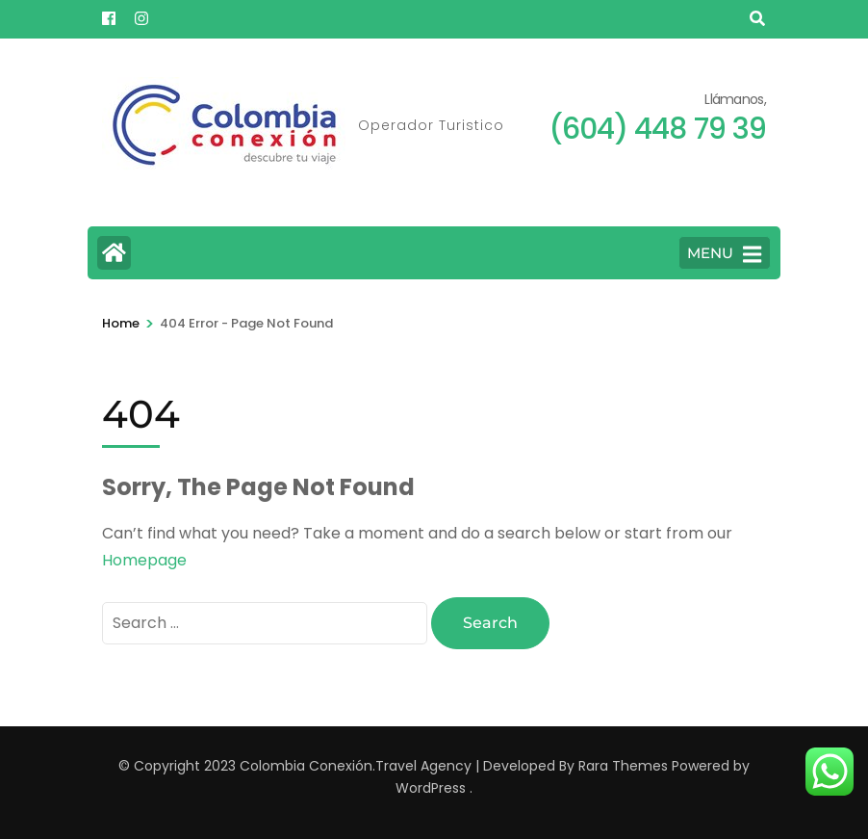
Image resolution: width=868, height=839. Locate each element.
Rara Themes (623, 765)
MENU (724, 254)
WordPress (431, 788)
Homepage (144, 560)
